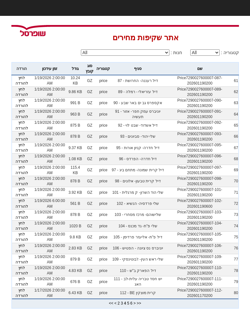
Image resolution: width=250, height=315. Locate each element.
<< (111, 303)
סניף (138, 68)
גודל (75, 68)
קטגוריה (103, 68)
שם (200, 68)
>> (139, 303)
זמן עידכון (49, 68)
